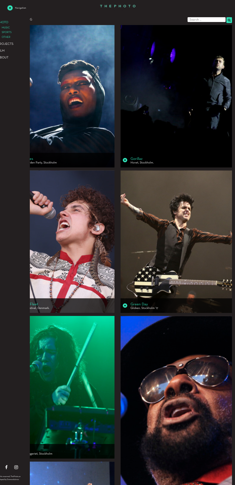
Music (22, 19)
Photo (8, 19)
